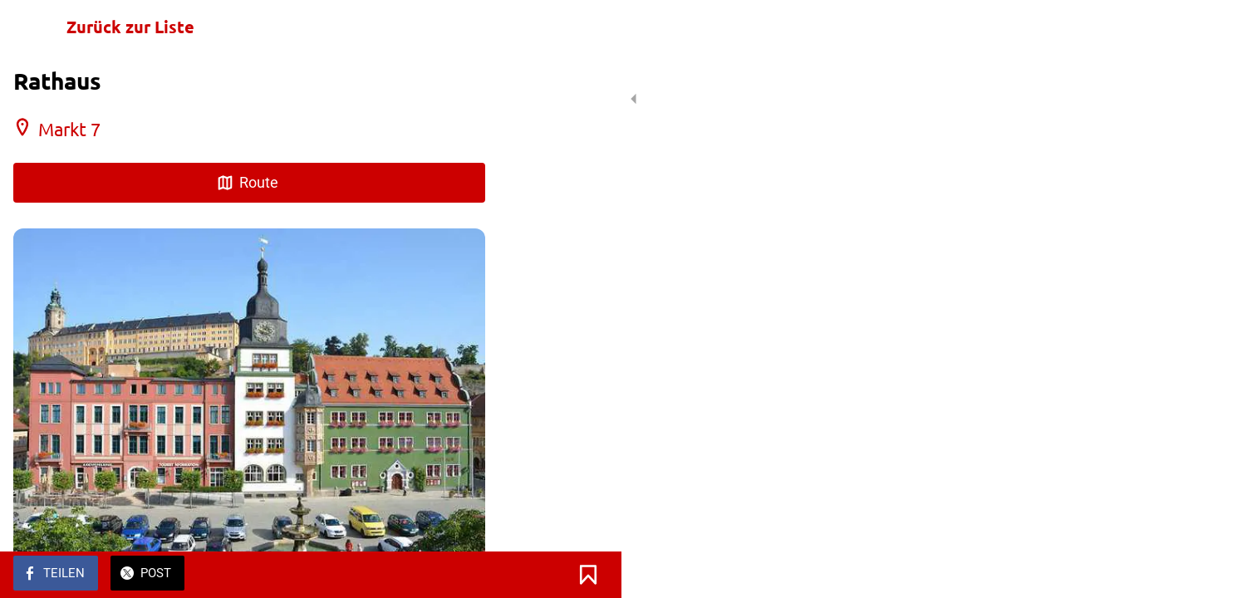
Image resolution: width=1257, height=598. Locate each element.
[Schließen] (33, 27)
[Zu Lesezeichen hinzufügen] (465, 575)
